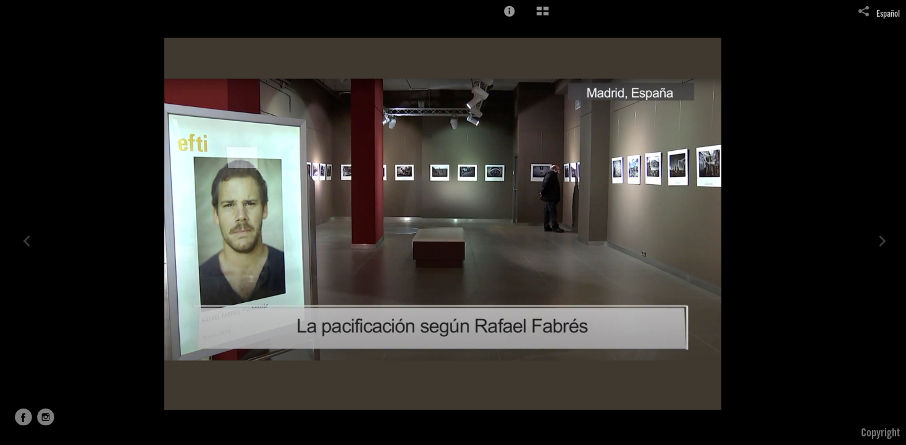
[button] (509, 11)
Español (888, 15)
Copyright (880, 433)
